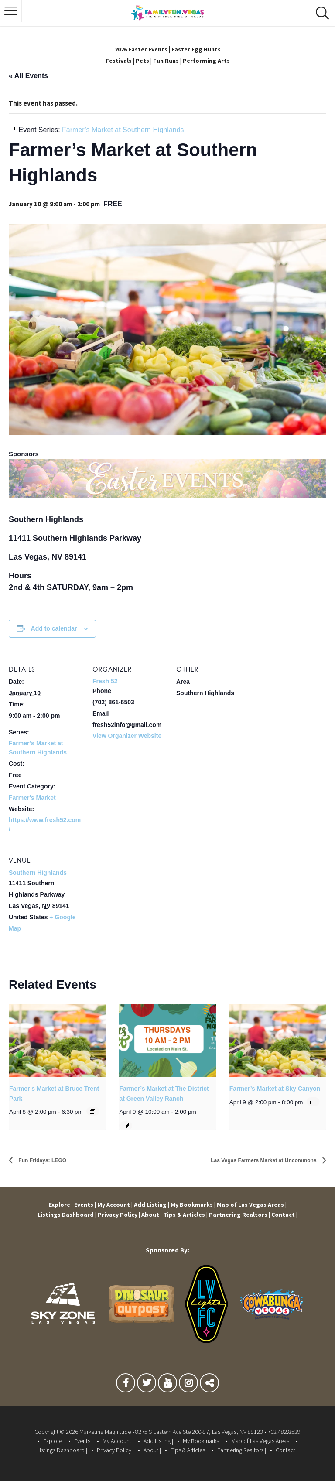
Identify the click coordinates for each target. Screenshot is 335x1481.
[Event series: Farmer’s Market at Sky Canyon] (313, 1101)
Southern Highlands (38, 872)
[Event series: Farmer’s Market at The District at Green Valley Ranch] (126, 1125)
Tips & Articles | (186, 1214)
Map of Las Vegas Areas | (255, 1204)
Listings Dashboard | (64, 1214)
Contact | (287, 1214)
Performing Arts (207, 60)
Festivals (116, 60)
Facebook (125, 1385)
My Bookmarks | (195, 1204)
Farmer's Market (32, 797)
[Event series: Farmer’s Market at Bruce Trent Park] (93, 1111)
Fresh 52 (105, 681)
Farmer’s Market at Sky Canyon (275, 1088)
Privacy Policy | (118, 1214)
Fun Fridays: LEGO (49, 1160)
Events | (83, 1204)
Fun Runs (165, 60)
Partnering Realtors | (242, 1214)
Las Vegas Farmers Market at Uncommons (247, 1160)
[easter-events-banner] (167, 495)
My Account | (114, 1204)
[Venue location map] (138, 903)
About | (151, 1214)
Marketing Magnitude (105, 1432)
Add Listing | (152, 1204)
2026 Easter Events (139, 49)
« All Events (28, 75)
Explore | (57, 1204)
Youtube (167, 1385)
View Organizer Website (126, 735)
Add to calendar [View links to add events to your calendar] (54, 627)
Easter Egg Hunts (198, 49)
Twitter (146, 1385)
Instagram (188, 1385)
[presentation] (57, 1040)
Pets (141, 60)
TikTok (209, 1385)
